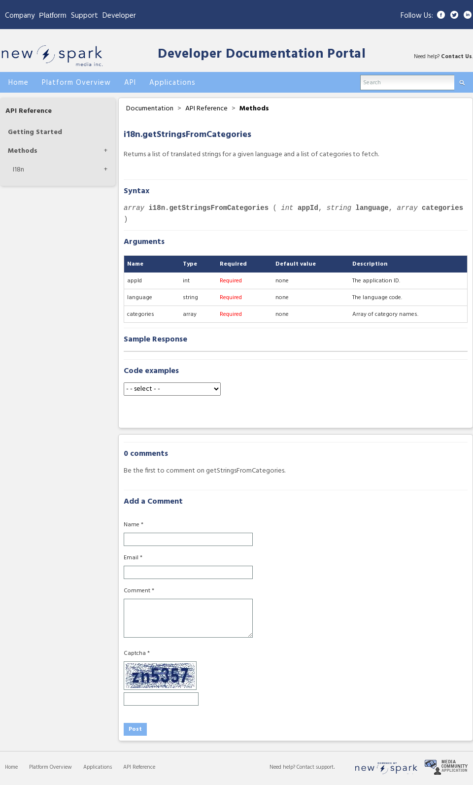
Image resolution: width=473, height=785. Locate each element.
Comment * (139, 591)
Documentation (149, 108)
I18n (18, 169)
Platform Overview (50, 767)
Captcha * (137, 653)
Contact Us (456, 56)
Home (11, 767)
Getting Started (35, 132)
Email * (133, 558)
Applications (97, 767)
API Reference (28, 111)
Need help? (283, 767)
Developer (119, 16)
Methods (22, 151)
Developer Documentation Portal (262, 54)
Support (84, 16)
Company (19, 16)
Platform (53, 15)
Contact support (315, 767)
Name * (133, 525)
